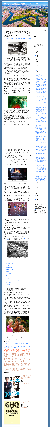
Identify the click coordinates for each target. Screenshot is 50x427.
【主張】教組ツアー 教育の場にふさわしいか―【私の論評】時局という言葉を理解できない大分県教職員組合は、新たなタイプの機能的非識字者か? (17, 360)
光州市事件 (7, 239)
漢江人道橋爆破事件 (9, 263)
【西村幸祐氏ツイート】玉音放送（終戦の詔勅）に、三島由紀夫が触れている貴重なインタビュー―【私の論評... (40, 125)
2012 (35, 193)
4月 (36, 186)
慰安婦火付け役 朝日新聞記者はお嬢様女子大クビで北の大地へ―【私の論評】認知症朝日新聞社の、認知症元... (40, 158)
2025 (35, 52)
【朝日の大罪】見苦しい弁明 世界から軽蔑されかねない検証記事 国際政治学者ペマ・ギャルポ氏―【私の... (40, 92)
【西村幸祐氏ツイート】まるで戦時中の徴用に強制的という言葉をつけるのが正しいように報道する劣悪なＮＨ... (40, 150)
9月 (36, 71)
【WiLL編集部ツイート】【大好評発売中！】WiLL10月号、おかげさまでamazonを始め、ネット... (40, 82)
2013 (35, 191)
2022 (35, 56)
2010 (35, 195)
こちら (11, 86)
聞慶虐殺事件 (8, 284)
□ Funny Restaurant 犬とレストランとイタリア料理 (21, 4)
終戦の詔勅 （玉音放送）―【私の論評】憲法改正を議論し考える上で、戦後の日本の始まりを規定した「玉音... (40, 132)
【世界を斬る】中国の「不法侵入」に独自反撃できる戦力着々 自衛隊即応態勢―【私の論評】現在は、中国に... (40, 89)
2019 (35, 60)
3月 (36, 187)
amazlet (25, 379)
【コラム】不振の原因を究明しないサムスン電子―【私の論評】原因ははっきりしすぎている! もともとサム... (40, 172)
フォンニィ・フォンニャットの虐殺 (12, 280)
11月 (36, 69)
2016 (35, 64)
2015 (35, 65)
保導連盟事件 (8, 282)
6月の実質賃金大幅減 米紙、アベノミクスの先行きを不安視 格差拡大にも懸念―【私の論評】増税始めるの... (40, 176)
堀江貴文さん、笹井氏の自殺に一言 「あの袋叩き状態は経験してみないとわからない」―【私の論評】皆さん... (40, 161)
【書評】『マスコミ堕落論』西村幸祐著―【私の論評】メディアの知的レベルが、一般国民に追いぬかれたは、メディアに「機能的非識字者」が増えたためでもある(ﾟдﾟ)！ (17, 355)
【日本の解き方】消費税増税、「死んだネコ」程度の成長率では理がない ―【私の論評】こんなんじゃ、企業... (40, 114)
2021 (35, 57)
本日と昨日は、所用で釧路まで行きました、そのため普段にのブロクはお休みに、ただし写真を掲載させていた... (40, 139)
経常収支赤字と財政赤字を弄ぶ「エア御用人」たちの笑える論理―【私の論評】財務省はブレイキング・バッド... (40, 110)
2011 (35, 194)
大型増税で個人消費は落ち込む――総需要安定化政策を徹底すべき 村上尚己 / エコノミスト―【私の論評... (40, 136)
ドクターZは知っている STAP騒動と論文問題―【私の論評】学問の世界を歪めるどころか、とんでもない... (40, 99)
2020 (35, 59)
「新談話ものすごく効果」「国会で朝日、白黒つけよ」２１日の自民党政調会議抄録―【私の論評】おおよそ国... (40, 107)
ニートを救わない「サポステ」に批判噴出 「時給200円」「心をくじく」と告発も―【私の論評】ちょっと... (40, 78)
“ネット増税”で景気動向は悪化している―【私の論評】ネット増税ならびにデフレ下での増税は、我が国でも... (40, 154)
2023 (35, 55)
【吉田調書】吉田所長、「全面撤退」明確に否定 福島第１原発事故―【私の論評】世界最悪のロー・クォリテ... (40, 121)
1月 (36, 190)
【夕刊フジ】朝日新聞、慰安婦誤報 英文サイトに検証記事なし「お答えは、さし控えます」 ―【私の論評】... (40, 147)
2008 (35, 198)
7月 (36, 182)
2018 (35, 61)
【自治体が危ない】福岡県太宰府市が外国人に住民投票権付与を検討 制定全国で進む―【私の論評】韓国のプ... (40, 168)
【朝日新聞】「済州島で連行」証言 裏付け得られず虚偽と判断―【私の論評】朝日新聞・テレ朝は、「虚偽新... (40, 165)
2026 (35, 51)
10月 (36, 70)
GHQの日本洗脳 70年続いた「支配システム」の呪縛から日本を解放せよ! (26, 402)
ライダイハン (25, 238)
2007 (35, 199)
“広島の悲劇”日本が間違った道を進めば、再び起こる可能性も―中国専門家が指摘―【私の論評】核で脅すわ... (40, 179)
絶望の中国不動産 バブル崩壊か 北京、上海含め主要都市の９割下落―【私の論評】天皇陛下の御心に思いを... (40, 118)
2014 (35, 66)
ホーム (35, 34)
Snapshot (35, 209)
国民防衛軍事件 (8, 271)
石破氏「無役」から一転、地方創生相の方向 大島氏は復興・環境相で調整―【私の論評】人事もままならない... (40, 85)
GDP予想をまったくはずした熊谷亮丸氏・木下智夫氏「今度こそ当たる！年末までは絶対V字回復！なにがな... (40, 103)
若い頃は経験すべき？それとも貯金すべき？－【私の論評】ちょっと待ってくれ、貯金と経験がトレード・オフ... (40, 75)
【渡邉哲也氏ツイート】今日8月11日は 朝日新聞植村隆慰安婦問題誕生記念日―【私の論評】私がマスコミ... (40, 143)
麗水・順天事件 (8, 286)
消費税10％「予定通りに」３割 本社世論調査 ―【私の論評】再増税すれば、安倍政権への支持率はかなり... (40, 96)
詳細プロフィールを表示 (37, 47)
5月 (36, 185)
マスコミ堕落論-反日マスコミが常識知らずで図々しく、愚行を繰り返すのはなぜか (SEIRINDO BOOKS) (26, 377)
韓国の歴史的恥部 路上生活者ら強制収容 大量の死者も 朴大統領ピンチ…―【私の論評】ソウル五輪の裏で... (40, 129)
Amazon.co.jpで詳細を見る (25, 383)
